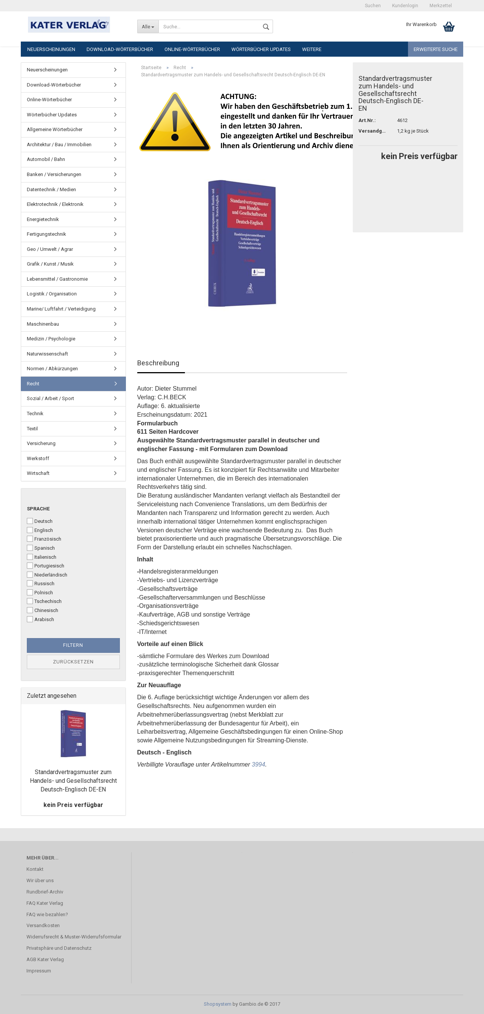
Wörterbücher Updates (261, 49)
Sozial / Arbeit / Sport (50, 398)
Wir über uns (40, 880)
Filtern (73, 645)
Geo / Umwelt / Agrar (50, 249)
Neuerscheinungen (51, 49)
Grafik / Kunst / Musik (50, 264)
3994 (258, 764)
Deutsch (40, 521)
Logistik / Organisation (52, 294)
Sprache (38, 509)
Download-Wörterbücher (120, 49)
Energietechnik (43, 219)
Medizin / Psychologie (51, 339)
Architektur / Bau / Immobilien (59, 144)
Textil (32, 428)
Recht (33, 383)
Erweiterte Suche (436, 49)
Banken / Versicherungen (54, 174)
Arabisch (40, 619)
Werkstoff (38, 458)
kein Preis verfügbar (73, 804)
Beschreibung (158, 363)
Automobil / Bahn (46, 159)
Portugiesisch (45, 566)
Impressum (38, 971)
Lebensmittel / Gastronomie (57, 279)
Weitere (311, 49)
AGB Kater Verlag (45, 959)
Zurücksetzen (73, 662)
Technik (35, 413)
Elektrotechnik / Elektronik (55, 204)
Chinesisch (42, 610)
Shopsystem (217, 1004)
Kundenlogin (405, 5)
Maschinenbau (43, 324)
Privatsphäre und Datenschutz (59, 948)
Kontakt (34, 869)
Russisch (40, 583)
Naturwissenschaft (47, 354)
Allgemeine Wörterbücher (54, 129)
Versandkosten (43, 925)
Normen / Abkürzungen (52, 368)
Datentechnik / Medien (51, 189)
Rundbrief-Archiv (44, 892)
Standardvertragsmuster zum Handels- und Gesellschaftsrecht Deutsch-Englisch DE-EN (73, 780)
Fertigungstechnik (46, 234)
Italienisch (41, 557)
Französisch (44, 539)
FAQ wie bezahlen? (47, 914)
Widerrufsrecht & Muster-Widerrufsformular (73, 937)
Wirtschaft (38, 473)
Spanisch (41, 548)
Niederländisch (47, 575)
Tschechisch (44, 601)
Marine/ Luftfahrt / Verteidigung (61, 309)
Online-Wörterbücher (192, 49)
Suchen (373, 5)
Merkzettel (441, 5)
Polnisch (40, 592)
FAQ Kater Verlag (44, 903)
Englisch (40, 530)
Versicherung (41, 443)
